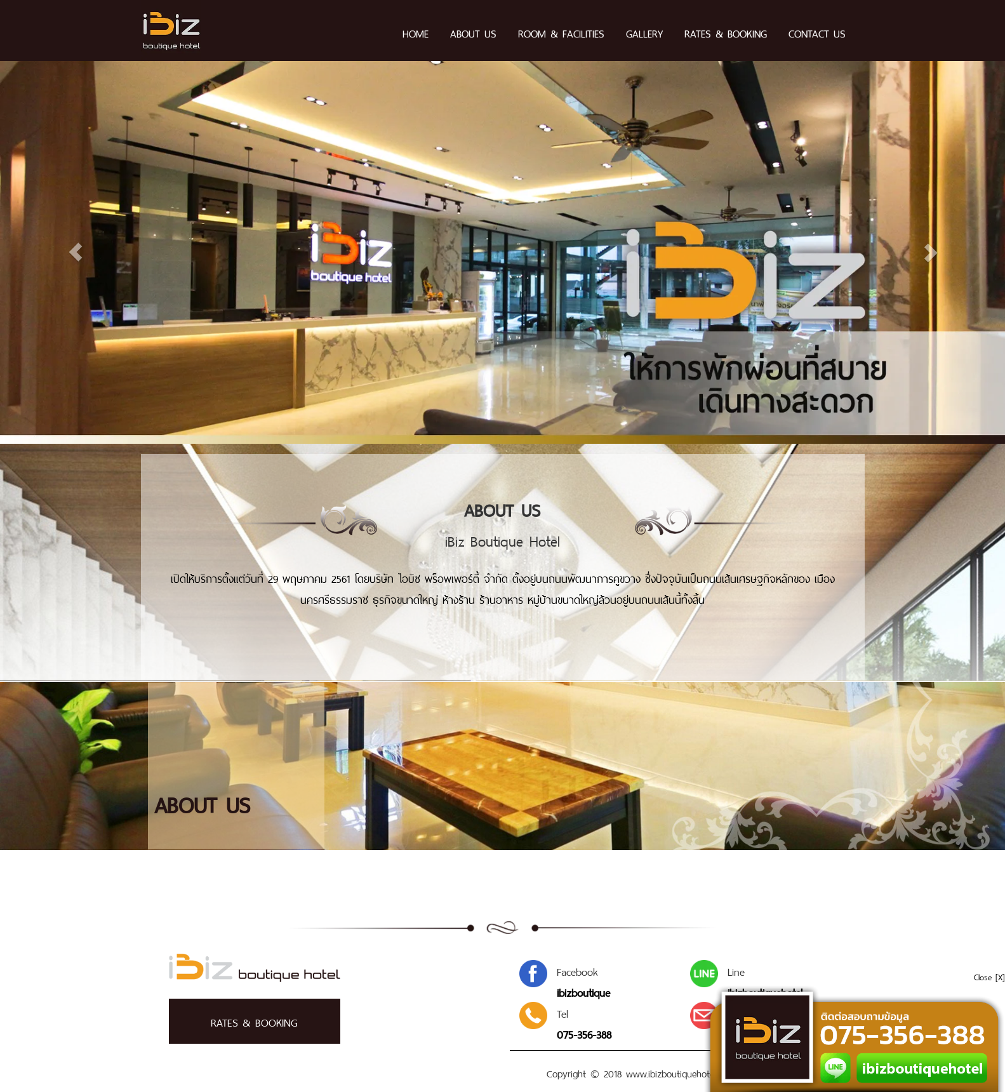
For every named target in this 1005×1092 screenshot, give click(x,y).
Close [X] (989, 976)
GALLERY (644, 32)
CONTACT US (817, 32)
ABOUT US (473, 32)
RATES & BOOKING (725, 32)
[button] (100, 252)
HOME (416, 32)
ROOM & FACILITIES (561, 32)
